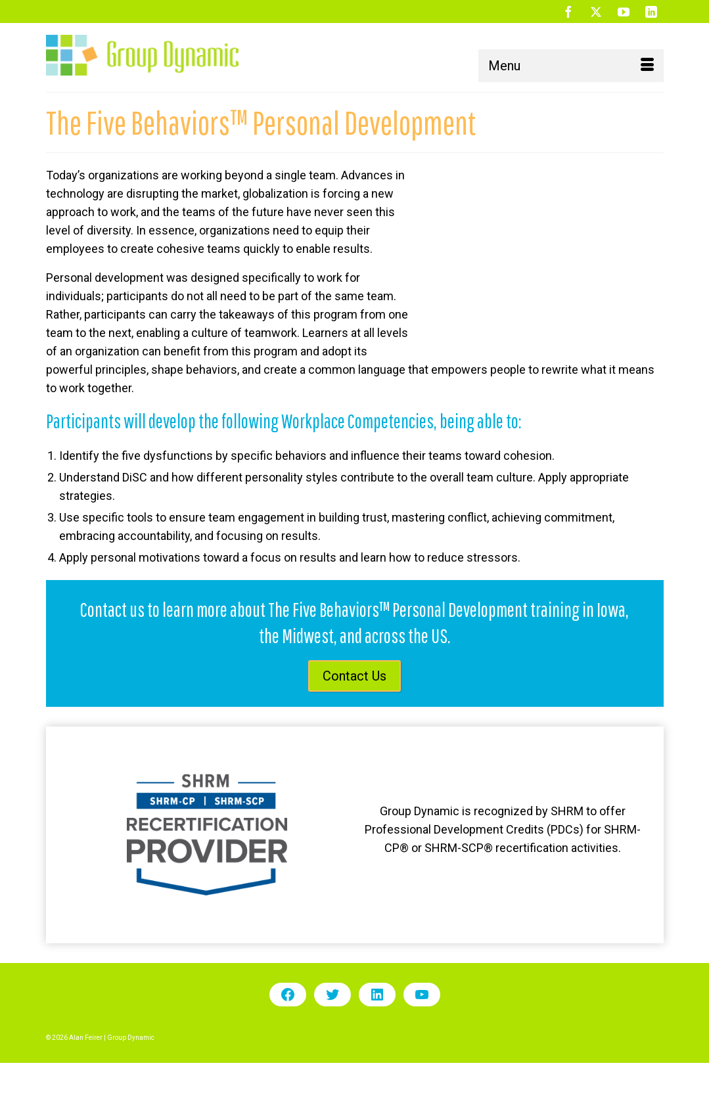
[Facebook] (568, 11)
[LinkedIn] (651, 11)
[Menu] (571, 65)
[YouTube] (623, 11)
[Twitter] (595, 11)
